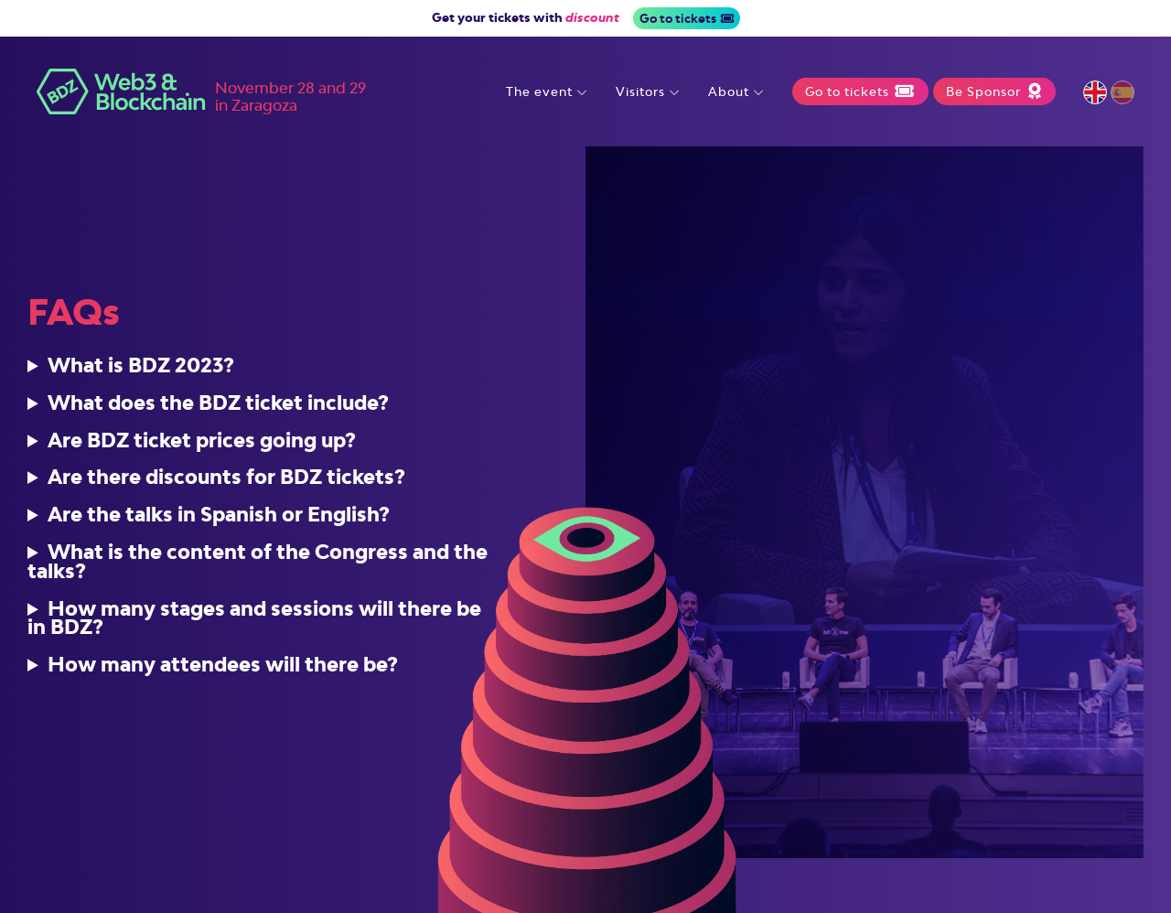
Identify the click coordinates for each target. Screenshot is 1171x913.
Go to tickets (686, 18)
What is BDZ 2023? (141, 372)
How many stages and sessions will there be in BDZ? (254, 625)
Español (1122, 92)
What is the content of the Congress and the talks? (257, 569)
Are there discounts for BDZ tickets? (226, 484)
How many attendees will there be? (223, 672)
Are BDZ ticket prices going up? (202, 446)
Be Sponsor (994, 91)
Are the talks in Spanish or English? (219, 522)
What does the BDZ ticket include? (218, 409)
